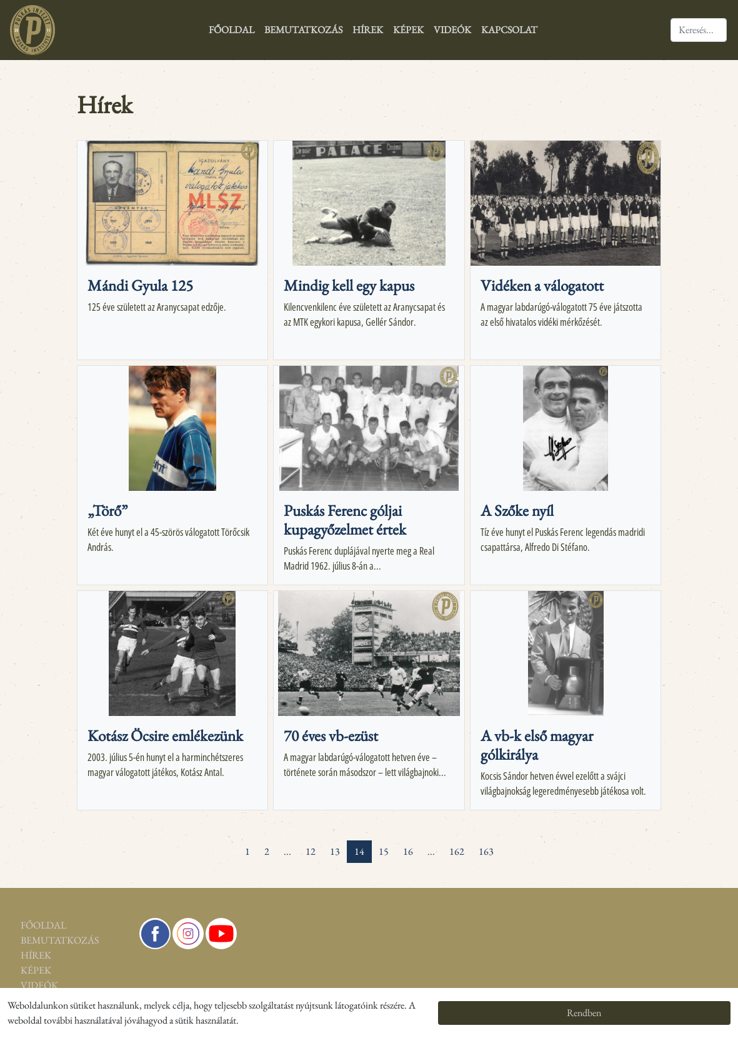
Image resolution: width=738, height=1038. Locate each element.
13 (335, 851)
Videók (452, 29)
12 (311, 851)
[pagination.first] (216, 844)
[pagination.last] (522, 844)
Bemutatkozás (303, 29)
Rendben (584, 1012)
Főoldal (231, 29)
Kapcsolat (509, 29)
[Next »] (508, 844)
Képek (408, 29)
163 (486, 851)
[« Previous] (230, 844)
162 (456, 851)
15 (384, 851)
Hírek (367, 29)
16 (408, 851)
